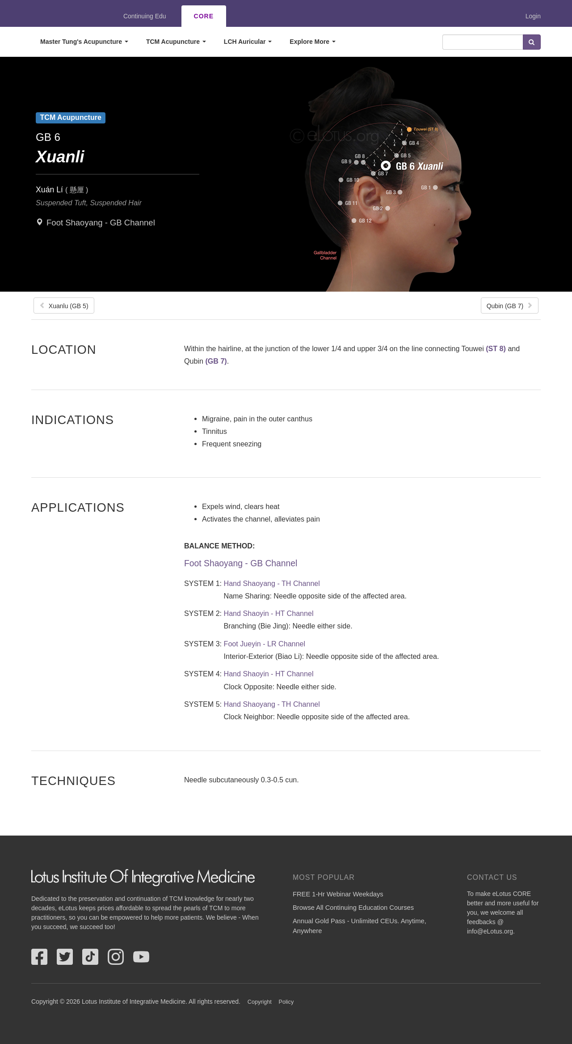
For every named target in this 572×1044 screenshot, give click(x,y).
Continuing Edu (144, 16)
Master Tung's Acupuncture (84, 41)
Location (64, 349)
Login (533, 16)
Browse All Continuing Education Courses (353, 907)
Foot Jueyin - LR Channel (265, 644)
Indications (72, 419)
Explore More (313, 41)
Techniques (73, 780)
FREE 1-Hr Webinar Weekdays (338, 894)
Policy (286, 1002)
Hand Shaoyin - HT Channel (269, 613)
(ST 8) (496, 348)
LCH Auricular (248, 41)
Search (532, 42)
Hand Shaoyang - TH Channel (272, 583)
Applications (78, 507)
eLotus (64, 16)
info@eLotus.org (490, 931)
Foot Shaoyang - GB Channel (100, 222)
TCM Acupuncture (176, 41)
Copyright (260, 1002)
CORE (204, 16)
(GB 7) (216, 361)
